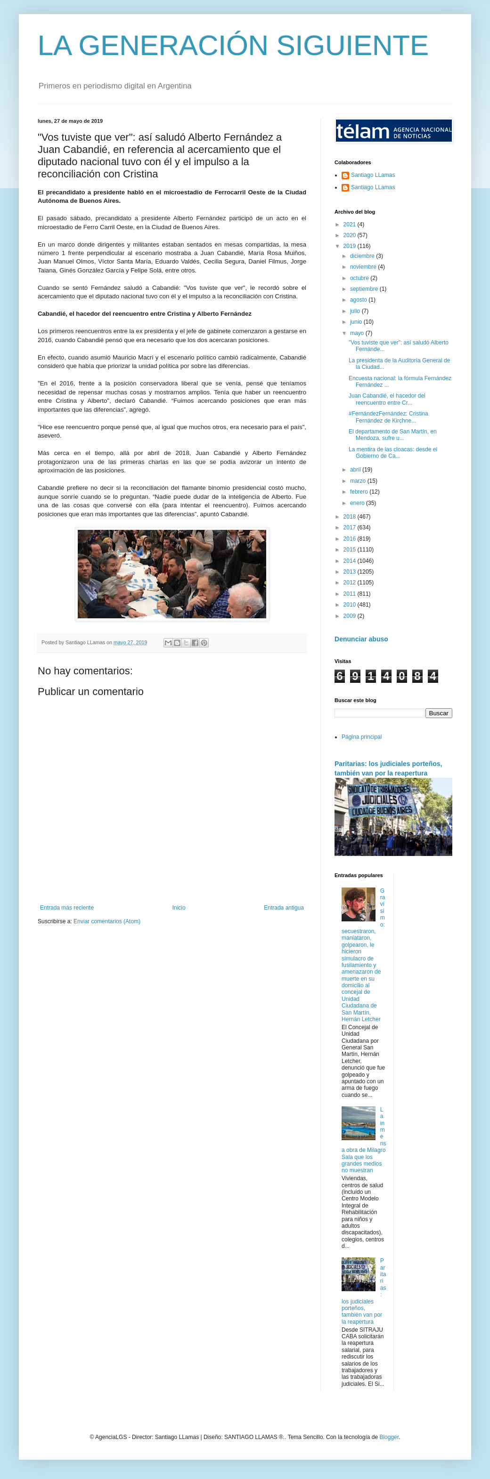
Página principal (362, 737)
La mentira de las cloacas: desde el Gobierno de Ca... (393, 452)
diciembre (363, 256)
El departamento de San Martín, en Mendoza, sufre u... (393, 434)
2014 (350, 561)
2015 (350, 549)
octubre (360, 278)
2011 (350, 594)
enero (358, 503)
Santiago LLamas (373, 175)
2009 (350, 616)
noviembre (364, 267)
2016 (350, 539)
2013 (350, 571)
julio (356, 311)
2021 (350, 224)
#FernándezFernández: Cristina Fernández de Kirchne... (388, 417)
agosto (359, 299)
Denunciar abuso (361, 639)
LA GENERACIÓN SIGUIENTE (233, 45)
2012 (350, 582)
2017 (350, 527)
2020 (350, 235)
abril (356, 469)
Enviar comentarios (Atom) (107, 921)
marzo (359, 481)
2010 (350, 604)
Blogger (389, 1437)
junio (357, 322)
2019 (350, 246)
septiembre (365, 289)
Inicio (179, 907)
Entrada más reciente (67, 907)
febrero (359, 491)
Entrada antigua (284, 907)
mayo (358, 333)
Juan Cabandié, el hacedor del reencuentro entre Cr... (387, 399)
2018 (350, 516)
